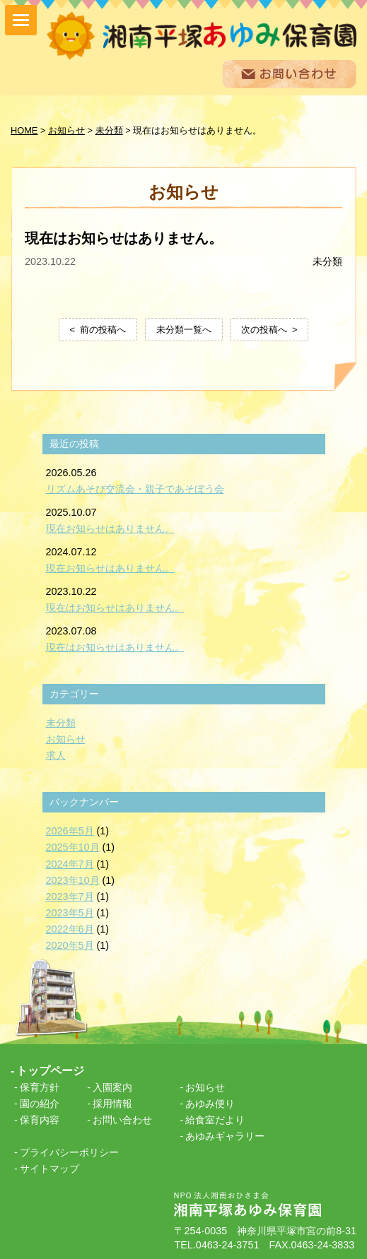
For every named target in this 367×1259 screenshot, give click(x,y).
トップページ (50, 1071)
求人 (56, 755)
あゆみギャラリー (224, 1136)
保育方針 (39, 1087)
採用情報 (112, 1103)
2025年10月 (73, 847)
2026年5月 (70, 831)
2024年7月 (70, 864)
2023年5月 (70, 912)
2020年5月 (70, 945)
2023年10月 (73, 880)
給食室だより (215, 1119)
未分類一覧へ (183, 329)
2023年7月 (70, 896)
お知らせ (66, 739)
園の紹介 (39, 1103)
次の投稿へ (264, 329)
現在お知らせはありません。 (110, 528)
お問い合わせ (122, 1119)
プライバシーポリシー (69, 1152)
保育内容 (39, 1119)
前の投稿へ (103, 329)
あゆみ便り (210, 1103)
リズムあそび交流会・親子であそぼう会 (135, 489)
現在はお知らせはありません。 (115, 607)
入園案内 (112, 1087)
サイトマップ (49, 1168)
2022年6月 (70, 929)
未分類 (327, 261)
